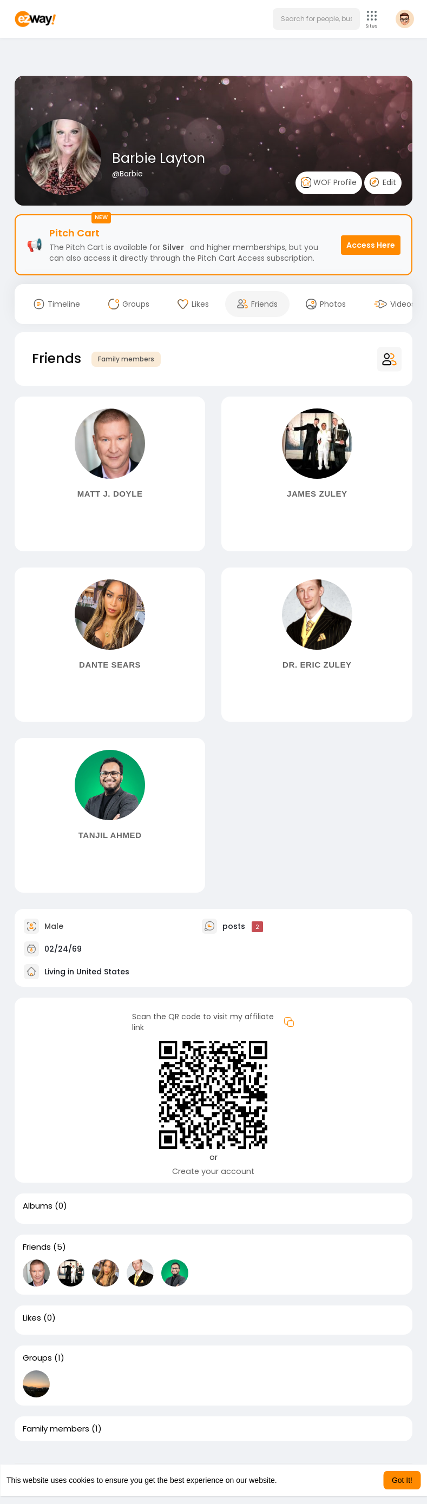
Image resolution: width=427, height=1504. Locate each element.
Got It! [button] (402, 1480)
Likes (32, 1318)
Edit (383, 182)
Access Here (370, 245)
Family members (126, 359)
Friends (37, 1247)
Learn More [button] (298, 1480)
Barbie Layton (158, 158)
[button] (316, 19)
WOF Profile (329, 182)
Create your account (213, 1171)
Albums (37, 1206)
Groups (37, 1358)
